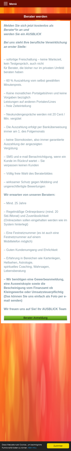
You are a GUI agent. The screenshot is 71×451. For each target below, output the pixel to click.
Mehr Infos (32, 448)
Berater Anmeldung (35, 317)
